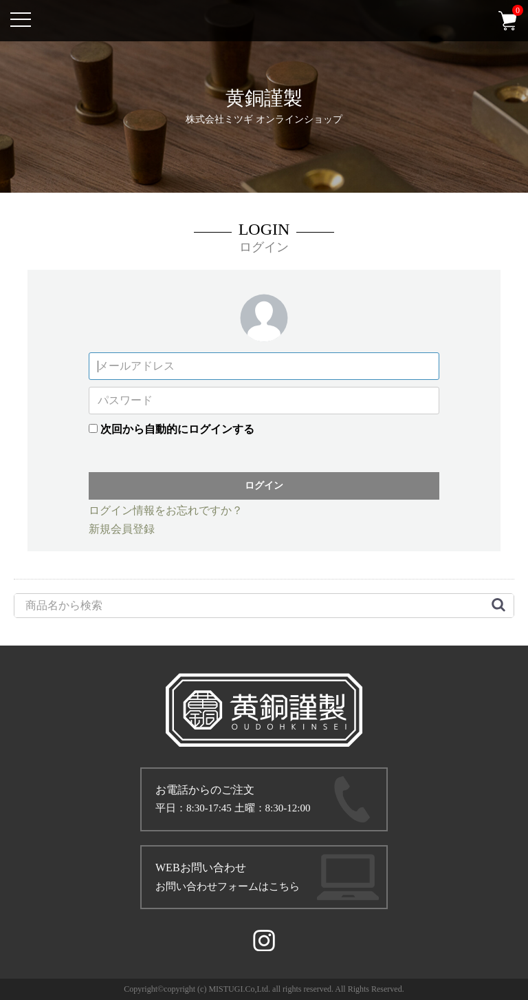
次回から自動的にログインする (177, 429)
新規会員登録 (122, 529)
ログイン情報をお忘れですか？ (166, 510)
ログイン (264, 485)
